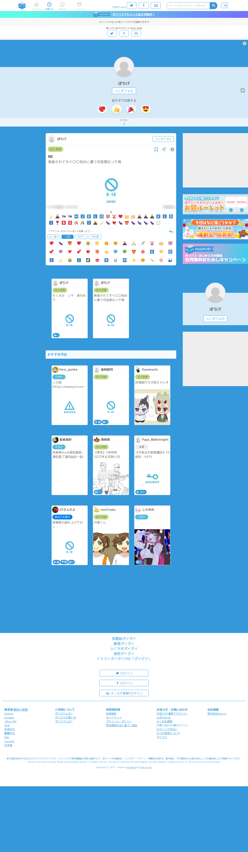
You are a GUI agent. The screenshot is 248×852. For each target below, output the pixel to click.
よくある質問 (164, 721)
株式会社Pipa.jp (216, 713)
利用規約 (111, 713)
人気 (67, 236)
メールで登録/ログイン (124, 693)
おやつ (81, 236)
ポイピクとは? (63, 713)
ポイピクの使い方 (65, 717)
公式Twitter (164, 717)
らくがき (55, 149)
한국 (7, 725)
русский (9, 741)
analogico (131, 767)
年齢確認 (111, 201)
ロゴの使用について (168, 733)
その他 (95, 236)
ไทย (6, 737)
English (8, 713)
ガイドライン (114, 717)
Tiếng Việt (10, 721)
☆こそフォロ (124, 91)
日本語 (8, 745)
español (9, 717)
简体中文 (9, 729)
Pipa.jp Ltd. (146, 767)
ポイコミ (162, 737)
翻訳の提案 (21, 709)
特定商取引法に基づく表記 (121, 725)
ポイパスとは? (63, 721)
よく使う (54, 236)
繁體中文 (9, 733)
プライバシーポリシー (119, 721)
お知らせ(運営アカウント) (172, 713)
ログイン (124, 673)
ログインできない (167, 729)
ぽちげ (124, 83)
